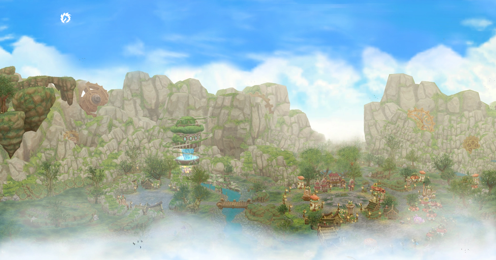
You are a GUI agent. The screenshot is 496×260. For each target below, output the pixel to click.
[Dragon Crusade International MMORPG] (65, 17)
